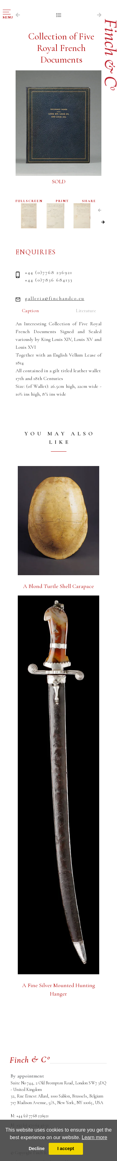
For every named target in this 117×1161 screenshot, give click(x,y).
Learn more (94, 1137)
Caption (30, 310)
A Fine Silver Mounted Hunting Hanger (58, 989)
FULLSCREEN (29, 201)
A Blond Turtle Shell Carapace (58, 586)
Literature (86, 310)
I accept (65, 1148)
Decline (37, 1148)
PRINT (62, 201)
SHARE (89, 201)
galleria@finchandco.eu (54, 298)
